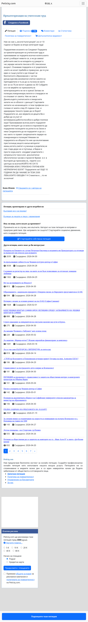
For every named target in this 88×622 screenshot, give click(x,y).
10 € (16, 589)
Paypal (12, 600)
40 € (8, 592)
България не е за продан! (15, 252)
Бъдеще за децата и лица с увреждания (22, 258)
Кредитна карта (16, 603)
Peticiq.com (8, 3)
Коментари (47, 65)
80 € (17, 592)
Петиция (10, 65)
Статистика (65, 65)
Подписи (28, 65)
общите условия (23, 615)
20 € (25, 589)
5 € (7, 589)
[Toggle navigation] (83, 3)
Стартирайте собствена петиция (34, 280)
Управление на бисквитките (20, 521)
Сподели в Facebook (15, 57)
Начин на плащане (12, 597)
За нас (10, 523)
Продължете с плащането (17, 609)
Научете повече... (13, 584)
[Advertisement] (44, 28)
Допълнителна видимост (48, 70)
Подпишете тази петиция (26, 236)
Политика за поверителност (18, 70)
